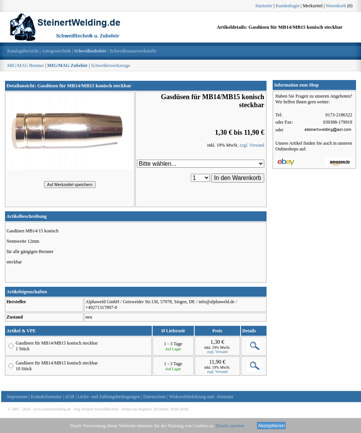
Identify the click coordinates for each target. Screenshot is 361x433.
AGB (69, 396)
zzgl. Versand (252, 145)
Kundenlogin (288, 5)
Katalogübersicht (23, 51)
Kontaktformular (46, 396)
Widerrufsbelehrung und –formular (201, 396)
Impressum (17, 396)
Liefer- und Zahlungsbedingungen (108, 396)
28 (155, 409)
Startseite (264, 5)
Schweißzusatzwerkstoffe (133, 51)
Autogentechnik (56, 51)
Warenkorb (336, 5)
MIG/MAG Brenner (25, 65)
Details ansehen (230, 425)
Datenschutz (154, 396)
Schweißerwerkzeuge (110, 65)
